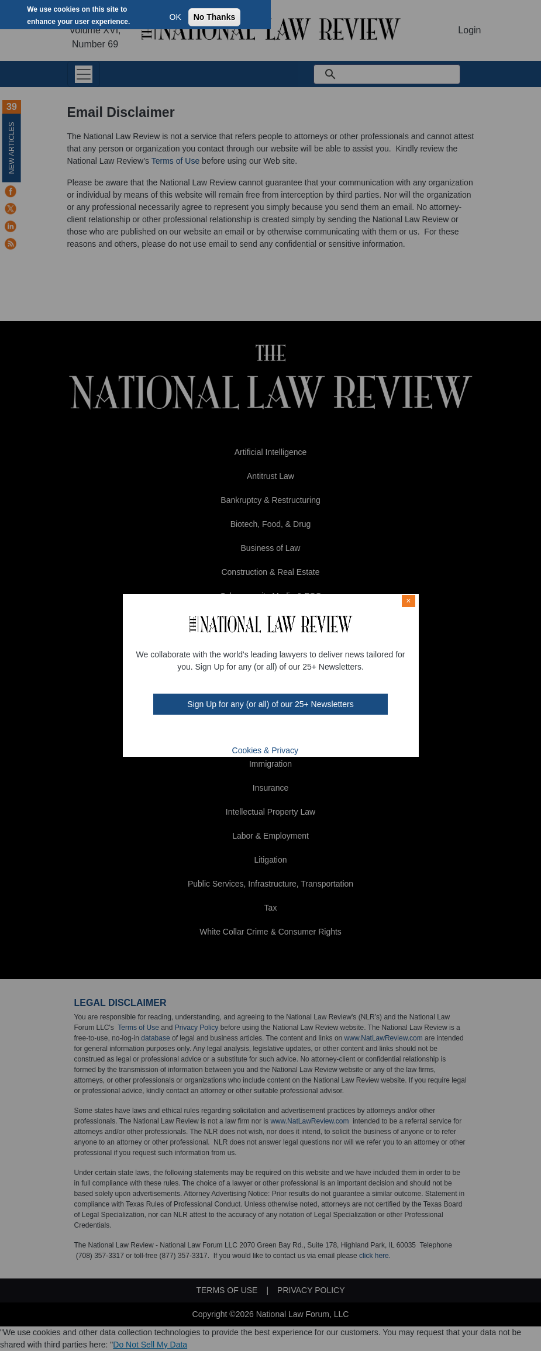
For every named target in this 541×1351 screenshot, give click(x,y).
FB (231, 732)
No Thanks (215, 17)
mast (262, 732)
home (292, 732)
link (277, 732)
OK (175, 17)
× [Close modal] (408, 600)
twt (246, 732)
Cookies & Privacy (265, 750)
